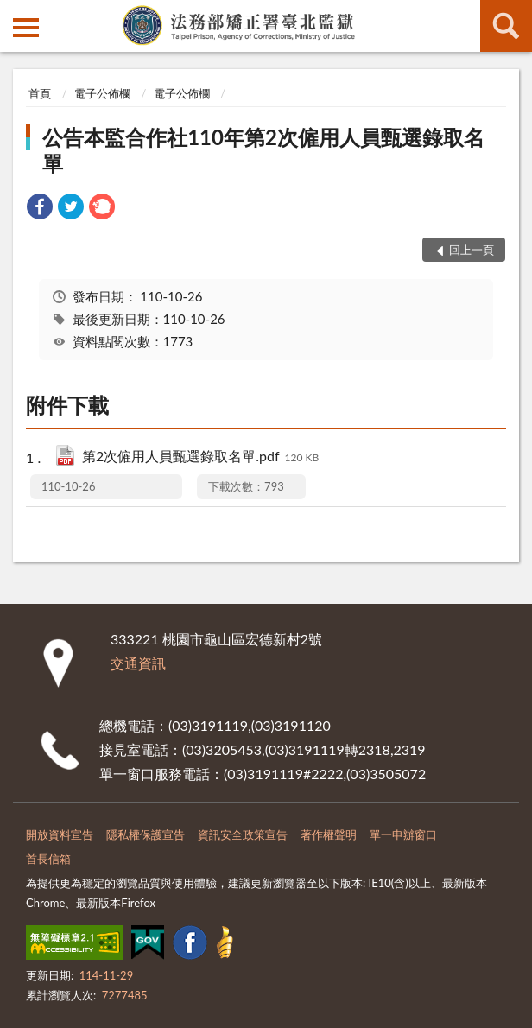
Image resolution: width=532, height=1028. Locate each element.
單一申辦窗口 (403, 834)
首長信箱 (48, 859)
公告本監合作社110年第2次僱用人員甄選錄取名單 (263, 149)
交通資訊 (138, 663)
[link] (40, 209)
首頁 (39, 93)
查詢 (506, 26)
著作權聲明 (329, 834)
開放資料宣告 (59, 834)
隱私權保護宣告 (145, 834)
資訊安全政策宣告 (243, 834)
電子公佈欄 (102, 93)
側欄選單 (26, 27)
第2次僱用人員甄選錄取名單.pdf (200, 457)
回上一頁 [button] (471, 250)
